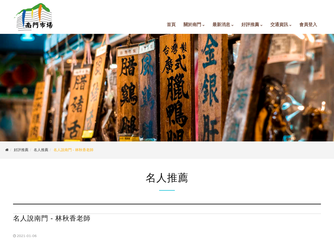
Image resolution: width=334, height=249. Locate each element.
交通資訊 (279, 24)
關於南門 (192, 24)
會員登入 (308, 24)
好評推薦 (250, 24)
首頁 (171, 24)
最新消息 (221, 24)
